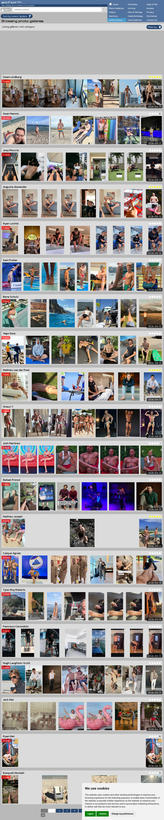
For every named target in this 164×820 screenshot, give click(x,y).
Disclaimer (152, 16)
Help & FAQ (152, 4)
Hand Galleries (135, 20)
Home (115, 4)
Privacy (150, 12)
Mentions (113, 16)
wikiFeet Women (116, 20)
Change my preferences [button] (122, 814)
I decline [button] (102, 814)
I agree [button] (90, 814)
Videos (112, 12)
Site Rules (132, 4)
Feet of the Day (135, 12)
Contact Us (152, 20)
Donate (150, 8)
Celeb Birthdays (135, 16)
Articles (131, 8)
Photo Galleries (116, 8)
